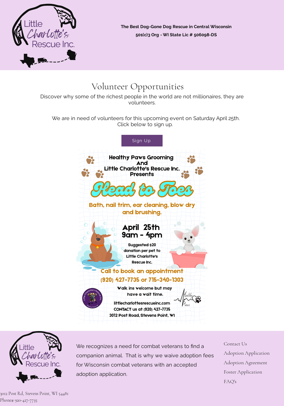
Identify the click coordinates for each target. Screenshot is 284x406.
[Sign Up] (142, 140)
